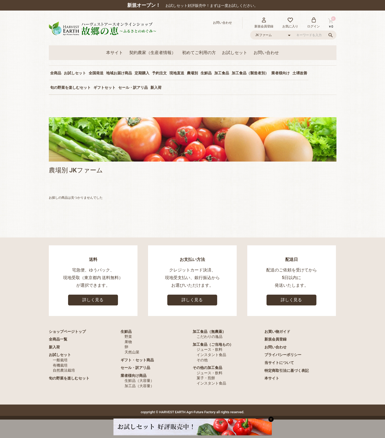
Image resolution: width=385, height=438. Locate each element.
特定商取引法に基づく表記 (286, 370)
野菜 (128, 336)
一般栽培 (60, 360)
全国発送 (96, 73)
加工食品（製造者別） (250, 73)
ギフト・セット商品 (137, 360)
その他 (202, 360)
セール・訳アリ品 (133, 87)
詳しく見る (92, 299)
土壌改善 (299, 73)
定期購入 (142, 73)
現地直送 (176, 73)
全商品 (55, 73)
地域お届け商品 (119, 73)
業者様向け (280, 73)
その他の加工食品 (207, 368)
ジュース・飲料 (209, 349)
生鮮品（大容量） (139, 380)
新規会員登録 (275, 339)
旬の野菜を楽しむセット (70, 87)
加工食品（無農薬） (209, 331)
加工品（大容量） (139, 386)
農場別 (192, 73)
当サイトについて (279, 363)
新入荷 (155, 87)
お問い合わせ (266, 52)
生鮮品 (206, 73)
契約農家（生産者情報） (152, 52)
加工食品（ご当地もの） (213, 344)
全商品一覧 (58, 339)
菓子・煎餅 (206, 378)
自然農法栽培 (64, 370)
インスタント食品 (211, 355)
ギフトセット (104, 87)
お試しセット (234, 52)
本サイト (114, 52)
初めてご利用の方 (199, 52)
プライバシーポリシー (282, 355)
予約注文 (159, 73)
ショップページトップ (67, 331)
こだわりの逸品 (209, 336)
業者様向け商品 (133, 375)
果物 (128, 342)
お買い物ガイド (277, 331)
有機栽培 (60, 365)
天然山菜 (132, 352)
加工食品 (221, 73)
